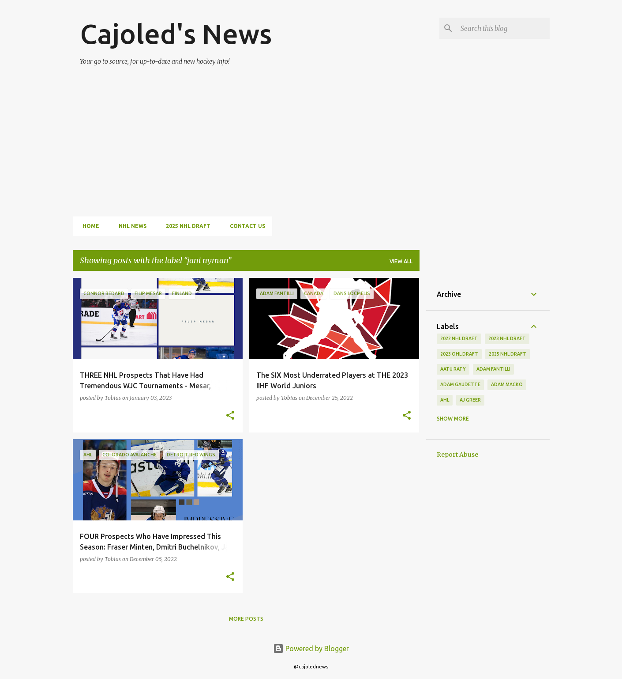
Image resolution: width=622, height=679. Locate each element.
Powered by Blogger (311, 648)
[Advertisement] (256, 136)
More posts (246, 619)
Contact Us (244, 226)
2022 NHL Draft (459, 338)
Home (88, 226)
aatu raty (453, 369)
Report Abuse (457, 455)
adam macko (507, 384)
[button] (230, 416)
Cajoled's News (176, 33)
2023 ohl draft (459, 354)
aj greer (470, 399)
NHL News (130, 226)
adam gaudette (460, 384)
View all (401, 261)
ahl (444, 399)
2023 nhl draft (507, 338)
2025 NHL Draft (185, 226)
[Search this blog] (503, 28)
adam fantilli (493, 369)
